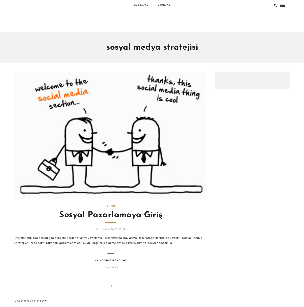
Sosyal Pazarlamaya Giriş (110, 215)
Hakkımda (163, 5)
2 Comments (111, 266)
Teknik (110, 205)
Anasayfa (140, 5)
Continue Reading (110, 260)
